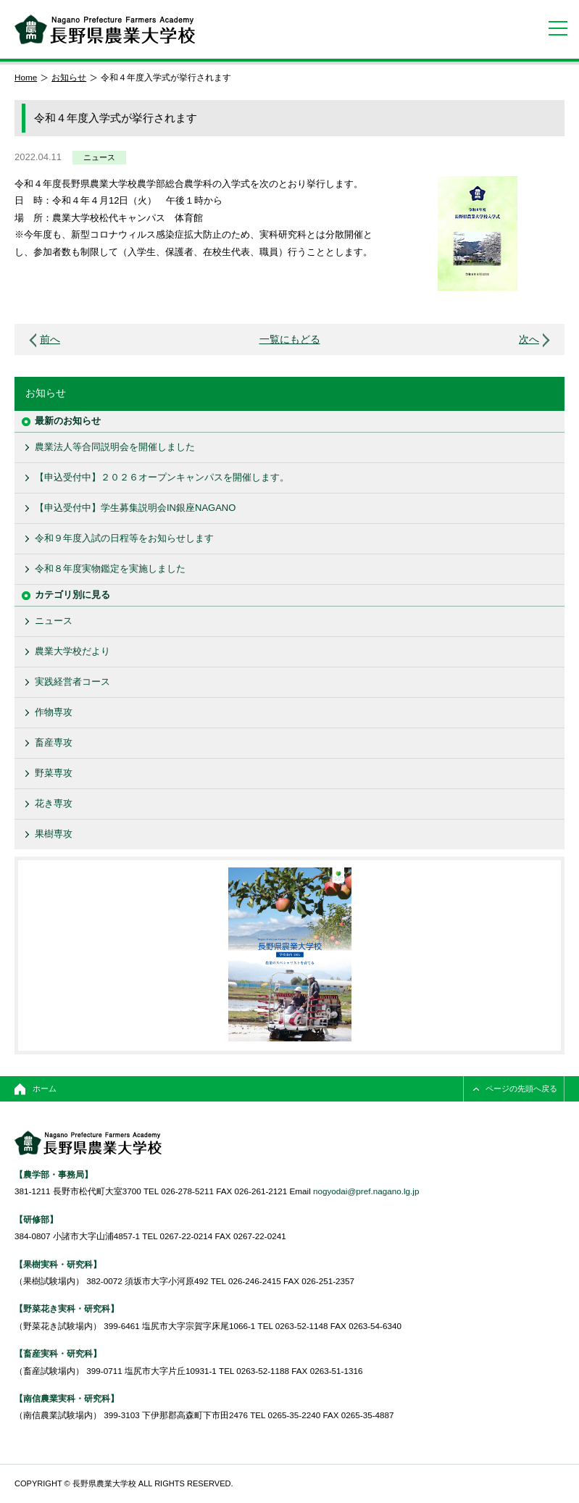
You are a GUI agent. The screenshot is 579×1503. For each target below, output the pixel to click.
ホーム (45, 1088)
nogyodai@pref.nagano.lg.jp (366, 1191)
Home (25, 77)
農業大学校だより (72, 651)
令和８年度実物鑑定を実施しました (110, 568)
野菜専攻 (53, 772)
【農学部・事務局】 (53, 1174)
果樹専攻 (53, 833)
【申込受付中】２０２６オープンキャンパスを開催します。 (162, 477)
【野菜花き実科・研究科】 (66, 1308)
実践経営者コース (72, 681)
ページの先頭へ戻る (521, 1088)
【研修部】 (36, 1219)
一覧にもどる (289, 339)
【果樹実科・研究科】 (57, 1264)
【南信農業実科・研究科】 (66, 1398)
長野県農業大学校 (104, 29)
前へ (50, 339)
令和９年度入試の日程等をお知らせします (124, 538)
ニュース (99, 157)
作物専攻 (53, 712)
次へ (529, 339)
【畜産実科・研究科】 (57, 1353)
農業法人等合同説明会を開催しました (115, 446)
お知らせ (68, 77)
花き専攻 (53, 803)
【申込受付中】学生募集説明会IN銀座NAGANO (135, 507)
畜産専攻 (53, 742)
